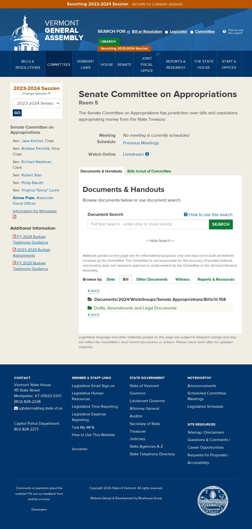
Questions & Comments (208, 439)
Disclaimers (214, 432)
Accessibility (198, 462)
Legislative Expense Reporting (89, 417)
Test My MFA (83, 427)
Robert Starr (31, 175)
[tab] (102, 171)
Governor (138, 393)
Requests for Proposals (207, 455)
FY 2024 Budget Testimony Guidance (30, 239)
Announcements (202, 385)
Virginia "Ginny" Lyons (40, 190)
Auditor (136, 416)
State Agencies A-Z (146, 446)
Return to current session (157, 4)
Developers (39, 510)
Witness (182, 279)
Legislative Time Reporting (95, 406)
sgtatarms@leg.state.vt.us (38, 408)
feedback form (53, 494)
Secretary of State (145, 423)
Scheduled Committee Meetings (207, 396)
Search (109, 41)
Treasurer (138, 431)
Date (111, 279)
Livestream (133, 154)
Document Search (160, 214)
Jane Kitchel (32, 140)
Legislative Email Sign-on (93, 385)
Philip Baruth (32, 182)
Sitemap (195, 432)
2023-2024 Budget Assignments (31, 252)
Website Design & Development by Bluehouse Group (126, 498)
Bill (125, 279)
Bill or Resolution (145, 31)
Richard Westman (36, 161)
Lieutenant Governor (147, 400)
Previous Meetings (141, 143)
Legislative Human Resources (88, 396)
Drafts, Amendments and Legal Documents (132, 308)
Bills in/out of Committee (149, 171)
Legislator (176, 31)
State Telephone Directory (152, 454)
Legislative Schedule (205, 406)
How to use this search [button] (208, 215)
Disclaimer (80, 449)
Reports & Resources (216, 279)
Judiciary (137, 438)
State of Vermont (144, 385)
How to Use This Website (93, 434)
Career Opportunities (206, 447)
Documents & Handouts (101, 171)
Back (93, 291)
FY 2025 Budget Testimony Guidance (30, 266)
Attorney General (144, 408)
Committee (203, 31)
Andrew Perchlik (35, 148)
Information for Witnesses (35, 214)
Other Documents (152, 279)
